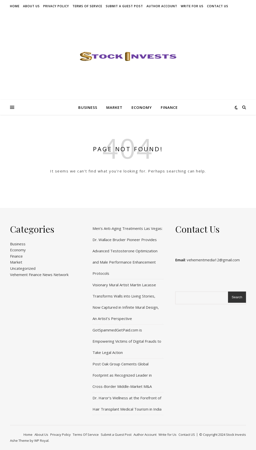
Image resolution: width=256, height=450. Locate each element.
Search (237, 297)
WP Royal (41, 440)
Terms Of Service (87, 6)
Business (87, 107)
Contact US (217, 6)
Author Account (161, 6)
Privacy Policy (56, 6)
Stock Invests (236, 434)
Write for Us (192, 6)
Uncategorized (23, 268)
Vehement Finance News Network (39, 274)
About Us (31, 6)
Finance (169, 107)
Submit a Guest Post (124, 6)
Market (114, 107)
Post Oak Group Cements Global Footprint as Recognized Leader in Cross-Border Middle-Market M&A (122, 375)
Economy (142, 107)
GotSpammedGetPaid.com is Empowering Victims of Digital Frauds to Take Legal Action (126, 341)
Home (15, 6)
